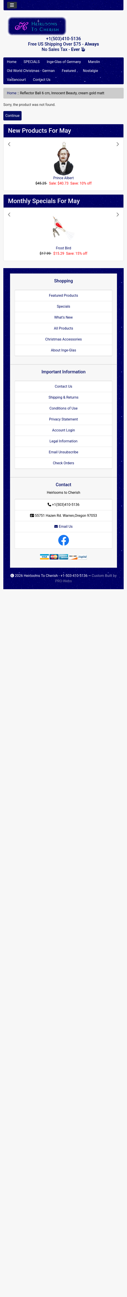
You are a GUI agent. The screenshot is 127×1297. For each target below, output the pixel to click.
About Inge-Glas (63, 350)
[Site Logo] (63, 26)
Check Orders (63, 463)
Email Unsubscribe (63, 452)
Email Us (63, 526)
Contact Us (41, 80)
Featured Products (63, 295)
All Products (63, 328)
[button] (16, 164)
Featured (69, 71)
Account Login (63, 430)
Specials (63, 306)
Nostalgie (90, 71)
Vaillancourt (16, 80)
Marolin (94, 62)
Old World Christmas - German (31, 71)
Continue (12, 116)
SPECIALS (32, 62)
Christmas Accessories (63, 339)
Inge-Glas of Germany (64, 62)
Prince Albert (63, 178)
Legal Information (64, 441)
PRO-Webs (63, 581)
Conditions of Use (63, 408)
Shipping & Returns (63, 397)
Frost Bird (63, 248)
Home (11, 62)
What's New (63, 317)
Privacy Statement (63, 419)
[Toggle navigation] (12, 5)
